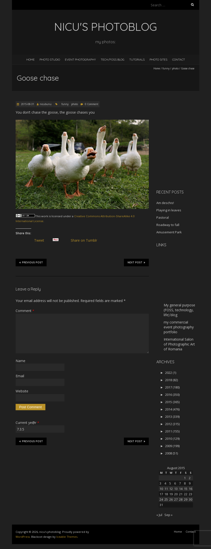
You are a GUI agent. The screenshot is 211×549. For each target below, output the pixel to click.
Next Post (136, 262)
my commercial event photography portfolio (179, 327)
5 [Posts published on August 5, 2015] (170, 483)
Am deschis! (165, 203)
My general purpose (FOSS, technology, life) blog (179, 310)
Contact (178, 59)
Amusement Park (169, 232)
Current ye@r (27, 422)
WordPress (23, 536)
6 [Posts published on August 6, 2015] (175, 483)
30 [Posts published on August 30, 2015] (190, 499)
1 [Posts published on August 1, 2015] (185, 478)
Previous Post (31, 262)
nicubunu (45, 104)
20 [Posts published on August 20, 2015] (176, 494)
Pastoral (162, 217)
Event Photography (80, 59)
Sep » (168, 515)
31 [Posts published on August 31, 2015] (161, 505)
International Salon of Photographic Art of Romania (179, 344)
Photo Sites (158, 59)
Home (30, 59)
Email (20, 376)
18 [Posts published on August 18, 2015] (166, 494)
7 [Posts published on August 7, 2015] (180, 483)
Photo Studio (50, 59)
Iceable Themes (66, 536)
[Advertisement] (183, 157)
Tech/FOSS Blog (112, 59)
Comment (25, 310)
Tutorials (137, 59)
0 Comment (91, 104)
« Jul (159, 515)
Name (20, 360)
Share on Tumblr (86, 240)
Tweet (41, 240)
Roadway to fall (167, 225)
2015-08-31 (27, 104)
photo (175, 68)
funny (166, 68)
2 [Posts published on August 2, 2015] (190, 478)
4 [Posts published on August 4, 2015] (165, 483)
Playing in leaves (168, 210)
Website (22, 391)
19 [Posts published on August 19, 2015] (171, 494)
